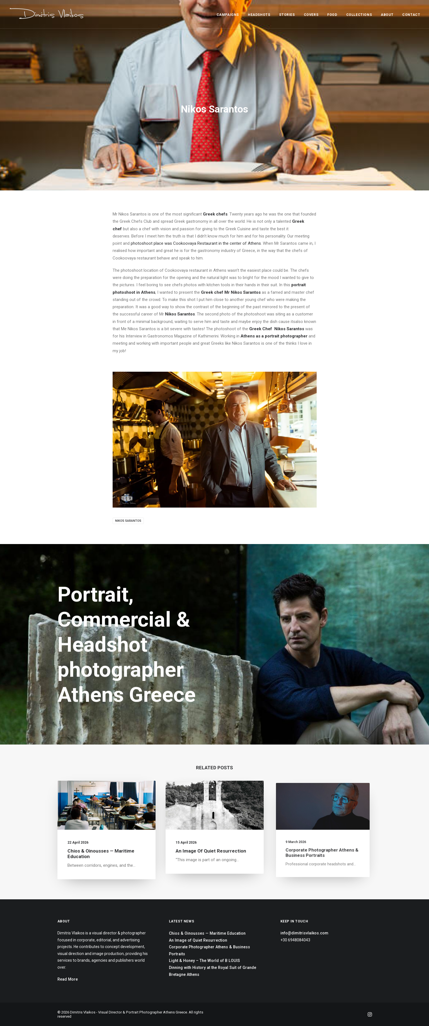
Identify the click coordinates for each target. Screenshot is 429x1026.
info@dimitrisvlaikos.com (304, 933)
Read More (67, 979)
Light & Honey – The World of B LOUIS (204, 960)
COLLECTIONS (359, 15)
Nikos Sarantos (128, 521)
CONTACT (411, 15)
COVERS (311, 15)
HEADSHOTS (259, 15)
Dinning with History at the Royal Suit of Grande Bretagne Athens (212, 971)
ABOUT (387, 15)
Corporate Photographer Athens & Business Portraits (209, 950)
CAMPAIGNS (228, 15)
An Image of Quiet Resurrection (212, 842)
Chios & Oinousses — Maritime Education (102, 849)
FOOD (332, 15)
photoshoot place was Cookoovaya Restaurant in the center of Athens (196, 243)
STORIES (287, 15)
